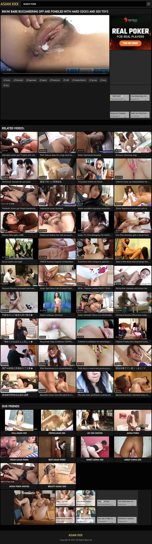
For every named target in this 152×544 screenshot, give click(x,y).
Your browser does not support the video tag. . (55, 45)
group (94, 80)
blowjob (19, 80)
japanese (32, 80)
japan (44, 80)
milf (67, 80)
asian (8, 80)
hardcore (56, 80)
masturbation (80, 80)
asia (104, 80)
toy (7, 85)
